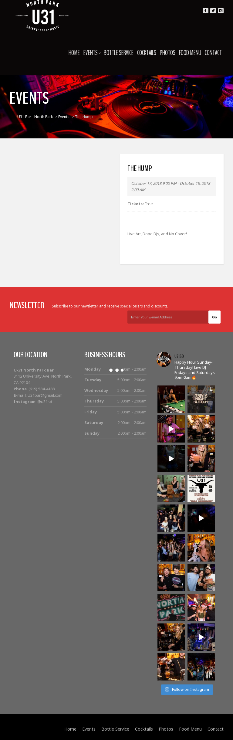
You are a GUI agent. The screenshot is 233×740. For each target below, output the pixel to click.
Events (92, 53)
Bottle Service (118, 53)
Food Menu (190, 53)
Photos (167, 53)
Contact (213, 53)
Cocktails (146, 53)
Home (74, 53)
